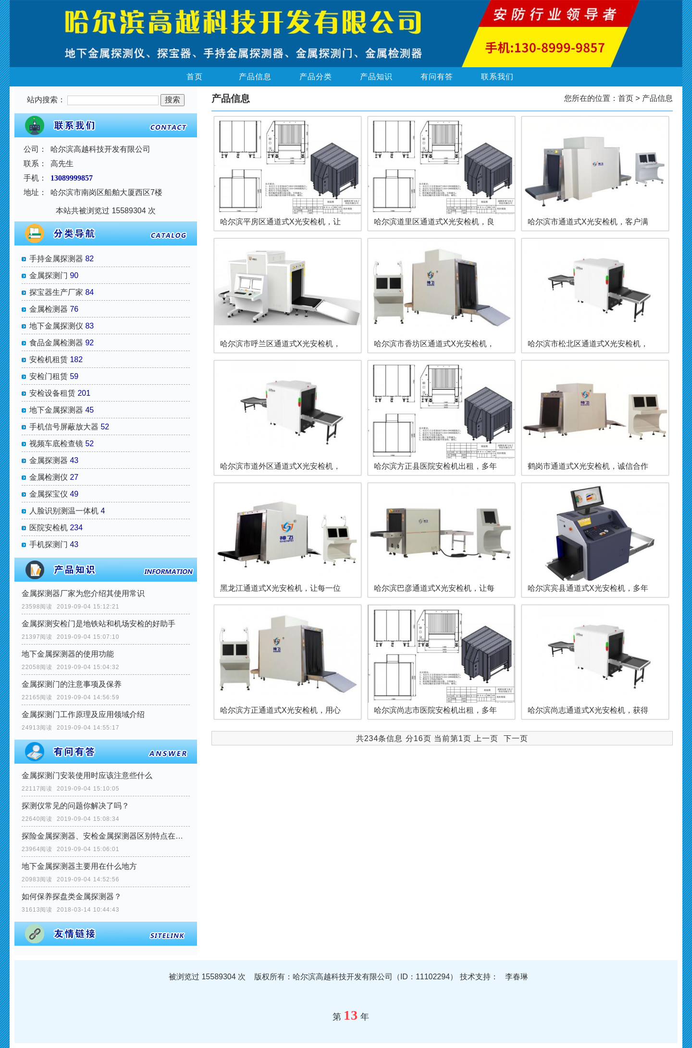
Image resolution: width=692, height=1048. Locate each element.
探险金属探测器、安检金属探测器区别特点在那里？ (106, 836)
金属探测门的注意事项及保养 (72, 684)
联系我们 (497, 77)
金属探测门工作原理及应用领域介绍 (83, 714)
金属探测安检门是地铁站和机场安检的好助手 (98, 624)
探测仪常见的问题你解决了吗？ (75, 806)
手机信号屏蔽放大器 (64, 427)
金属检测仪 (48, 477)
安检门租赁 (48, 376)
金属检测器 (48, 309)
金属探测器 (48, 460)
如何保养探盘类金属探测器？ (72, 896)
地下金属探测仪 (56, 326)
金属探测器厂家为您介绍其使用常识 (83, 593)
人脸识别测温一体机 (64, 511)
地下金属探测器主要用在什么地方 (79, 866)
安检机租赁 (48, 359)
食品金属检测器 (56, 343)
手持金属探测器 (56, 259)
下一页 (516, 738)
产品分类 (315, 77)
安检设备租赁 (52, 393)
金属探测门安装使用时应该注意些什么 (87, 775)
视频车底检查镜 (56, 443)
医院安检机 (48, 528)
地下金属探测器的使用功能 (68, 654)
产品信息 (255, 77)
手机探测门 (48, 544)
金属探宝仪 (48, 494)
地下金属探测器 (56, 410)
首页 (194, 77)
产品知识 (376, 77)
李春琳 (516, 977)
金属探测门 (48, 275)
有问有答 (436, 77)
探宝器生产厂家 (56, 292)
